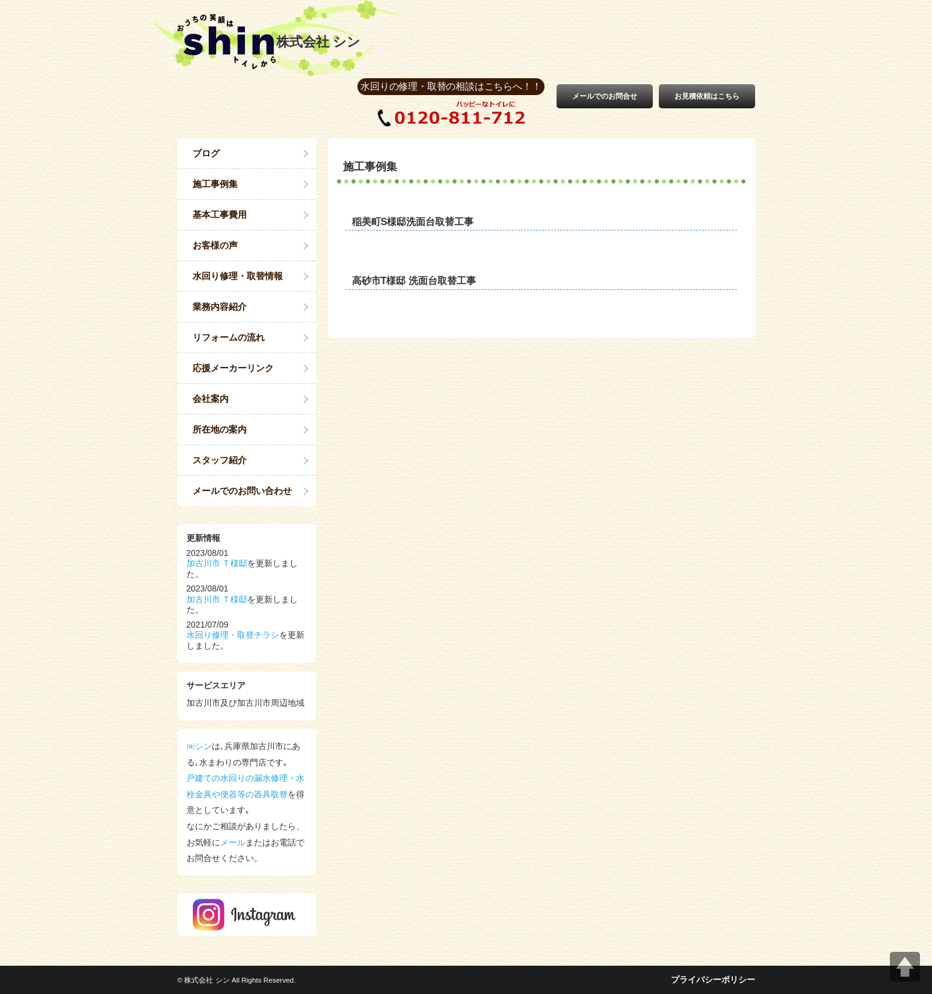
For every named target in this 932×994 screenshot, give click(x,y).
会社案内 (211, 399)
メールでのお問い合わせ (242, 491)
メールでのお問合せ (604, 96)
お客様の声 (215, 245)
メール (232, 842)
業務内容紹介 (220, 306)
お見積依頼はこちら (706, 96)
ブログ (206, 153)
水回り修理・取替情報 (238, 276)
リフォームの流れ (229, 337)
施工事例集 (215, 184)
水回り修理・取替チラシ (233, 635)
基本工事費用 (220, 214)
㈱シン (199, 746)
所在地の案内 (220, 429)
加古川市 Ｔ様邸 (217, 563)
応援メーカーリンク (233, 368)
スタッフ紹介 (220, 460)
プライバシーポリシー (713, 979)
